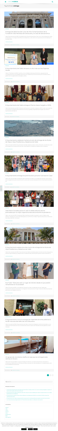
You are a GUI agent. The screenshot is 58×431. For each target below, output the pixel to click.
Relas (10, 316)
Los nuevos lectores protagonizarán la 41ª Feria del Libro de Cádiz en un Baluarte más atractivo (25, 399)
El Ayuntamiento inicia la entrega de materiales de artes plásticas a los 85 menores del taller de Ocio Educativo (28, 320)
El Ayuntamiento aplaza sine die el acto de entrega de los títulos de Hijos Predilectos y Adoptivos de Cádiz (28, 248)
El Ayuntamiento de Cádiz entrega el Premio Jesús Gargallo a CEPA (28, 105)
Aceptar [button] (35, 429)
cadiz (6, 408)
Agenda (6, 407)
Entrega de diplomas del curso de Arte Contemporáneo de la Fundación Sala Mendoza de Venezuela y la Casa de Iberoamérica (27, 32)
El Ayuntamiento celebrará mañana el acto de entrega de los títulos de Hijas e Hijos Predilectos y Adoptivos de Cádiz (28, 141)
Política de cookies (29, 427)
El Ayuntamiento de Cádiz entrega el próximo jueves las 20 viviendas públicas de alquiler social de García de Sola (28, 398)
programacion (8, 414)
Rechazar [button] (30, 429)
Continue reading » (9, 78)
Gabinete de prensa (15, 44)
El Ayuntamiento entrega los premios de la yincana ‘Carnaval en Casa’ (29, 175)
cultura (6, 410)
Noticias (7, 65)
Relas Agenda (8, 417)
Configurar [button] (24, 429)
